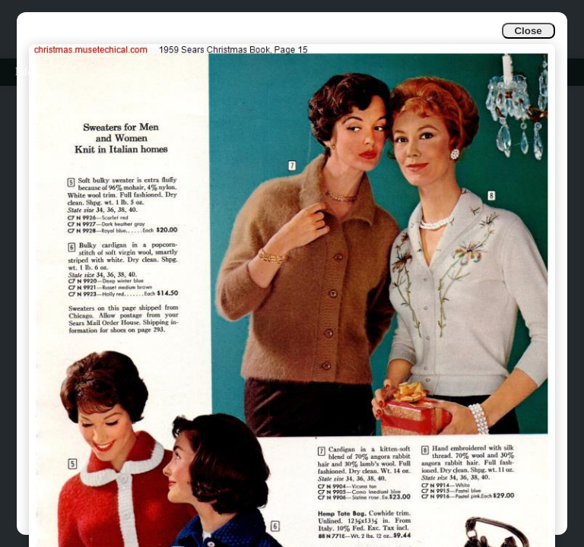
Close (527, 30)
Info (24, 71)
